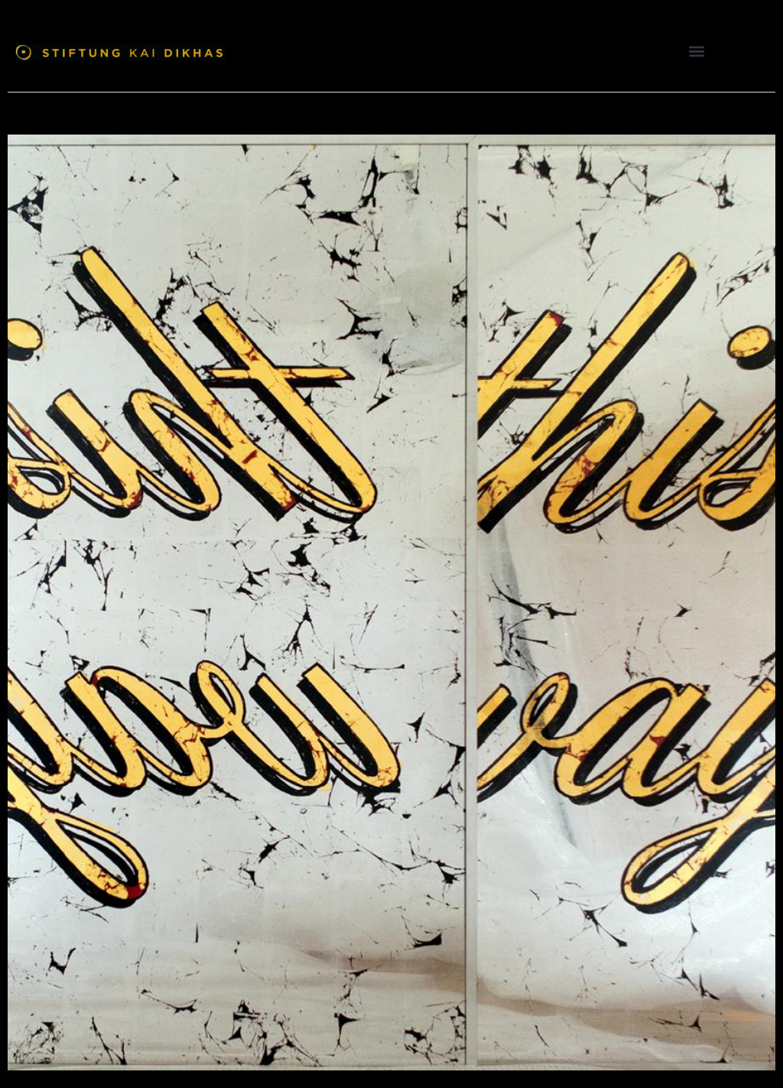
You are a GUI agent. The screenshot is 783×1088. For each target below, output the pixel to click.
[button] (697, 50)
